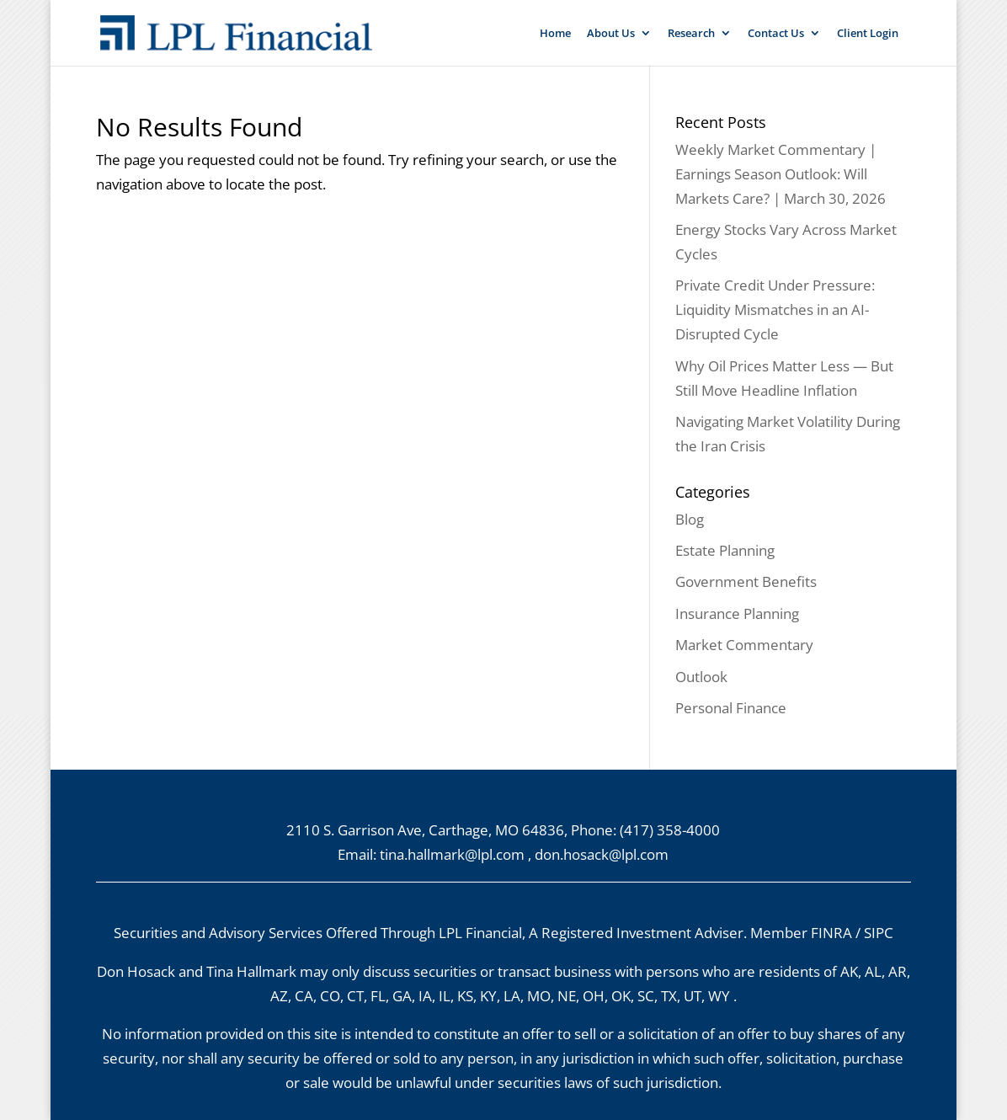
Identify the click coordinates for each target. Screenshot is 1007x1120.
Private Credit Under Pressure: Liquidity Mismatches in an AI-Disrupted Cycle (775, 309)
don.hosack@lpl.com (602, 854)
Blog (689, 519)
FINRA (831, 932)
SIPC (878, 932)
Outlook (701, 676)
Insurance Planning (737, 613)
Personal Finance (730, 707)
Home (555, 33)
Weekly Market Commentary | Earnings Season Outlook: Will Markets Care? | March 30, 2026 (780, 174)
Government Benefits (746, 581)
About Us (611, 33)
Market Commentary (744, 644)
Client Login (867, 33)
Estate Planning (725, 550)
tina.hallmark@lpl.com (452, 854)
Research (691, 33)
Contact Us (776, 33)
